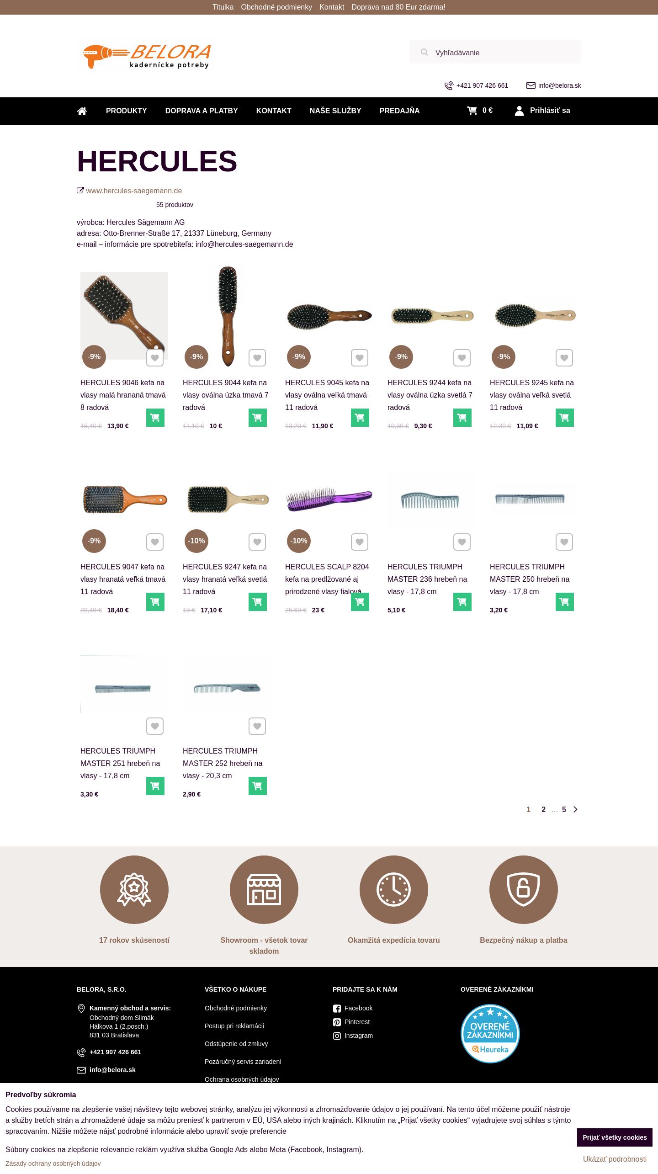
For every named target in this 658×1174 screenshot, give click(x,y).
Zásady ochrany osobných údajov (53, 1163)
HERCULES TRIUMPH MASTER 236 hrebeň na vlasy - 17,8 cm (427, 574)
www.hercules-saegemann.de (134, 191)
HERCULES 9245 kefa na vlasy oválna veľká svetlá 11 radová (532, 395)
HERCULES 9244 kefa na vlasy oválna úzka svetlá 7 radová (429, 395)
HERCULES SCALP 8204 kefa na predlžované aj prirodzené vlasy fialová (327, 574)
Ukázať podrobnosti (615, 1159)
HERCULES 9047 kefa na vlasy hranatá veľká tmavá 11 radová (123, 574)
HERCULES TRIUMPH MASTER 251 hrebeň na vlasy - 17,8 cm (120, 758)
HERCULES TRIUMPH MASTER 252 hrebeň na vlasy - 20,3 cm (223, 758)
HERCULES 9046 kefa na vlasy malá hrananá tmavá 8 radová (123, 395)
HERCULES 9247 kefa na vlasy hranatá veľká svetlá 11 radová (225, 574)
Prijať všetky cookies (615, 1137)
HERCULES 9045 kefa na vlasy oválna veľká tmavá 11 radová (327, 395)
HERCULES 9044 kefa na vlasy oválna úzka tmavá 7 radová (226, 395)
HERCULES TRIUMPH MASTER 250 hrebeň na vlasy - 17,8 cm (530, 574)
